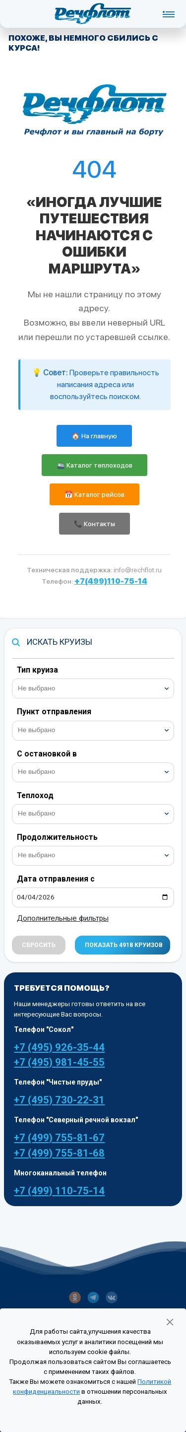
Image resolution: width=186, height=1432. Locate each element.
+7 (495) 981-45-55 (59, 1062)
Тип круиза (37, 670)
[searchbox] (97, 687)
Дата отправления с (56, 879)
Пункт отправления (54, 711)
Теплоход (35, 795)
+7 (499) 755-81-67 (59, 1138)
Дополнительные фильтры (63, 918)
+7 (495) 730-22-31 (59, 1100)
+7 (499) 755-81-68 (59, 1153)
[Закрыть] (170, 1322)
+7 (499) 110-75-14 (59, 1191)
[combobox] (93, 688)
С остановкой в (47, 753)
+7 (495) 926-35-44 (59, 1047)
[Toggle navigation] (168, 14)
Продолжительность (57, 837)
